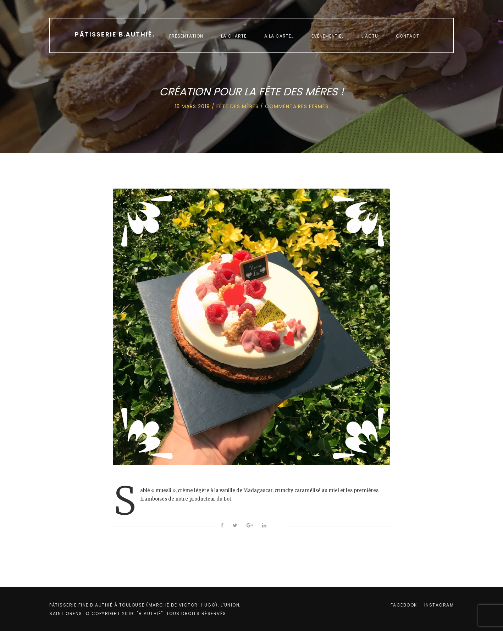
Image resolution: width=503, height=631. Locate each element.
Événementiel (327, 36)
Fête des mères (237, 106)
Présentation (186, 36)
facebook (404, 605)
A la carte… (279, 36)
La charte (234, 36)
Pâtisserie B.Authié (115, 34)
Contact (407, 36)
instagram (439, 605)
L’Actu (369, 36)
